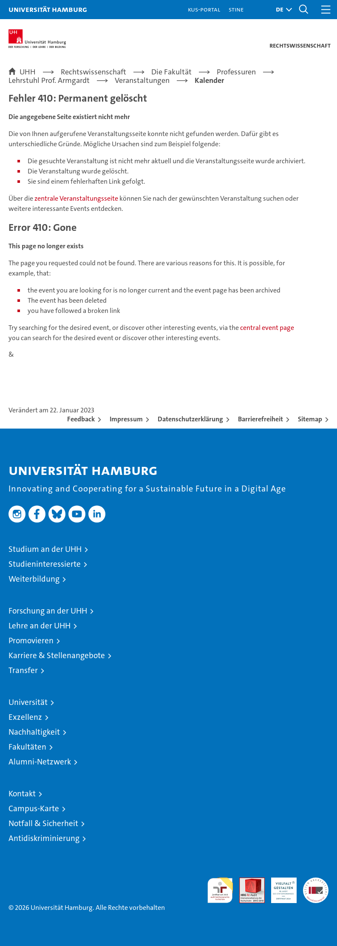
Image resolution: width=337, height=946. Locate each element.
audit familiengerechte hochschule (220, 890)
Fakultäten (27, 746)
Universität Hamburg (47, 9)
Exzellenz (25, 717)
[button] (281, 9)
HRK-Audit (279, 886)
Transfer (23, 670)
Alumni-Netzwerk (39, 761)
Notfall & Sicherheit (43, 823)
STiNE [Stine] (236, 9)
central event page (267, 327)
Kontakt (22, 793)
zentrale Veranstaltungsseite (76, 198)
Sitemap (310, 419)
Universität (28, 702)
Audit (247, 882)
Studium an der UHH (45, 549)
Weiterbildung (33, 579)
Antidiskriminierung (43, 838)
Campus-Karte (33, 808)
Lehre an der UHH (39, 625)
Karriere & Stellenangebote (56, 655)
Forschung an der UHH (47, 610)
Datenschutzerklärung (190, 419)
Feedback (81, 419)
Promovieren (31, 640)
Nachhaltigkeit (34, 732)
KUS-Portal (204, 9)
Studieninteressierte (44, 564)
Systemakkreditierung (316, 882)
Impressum (126, 419)
